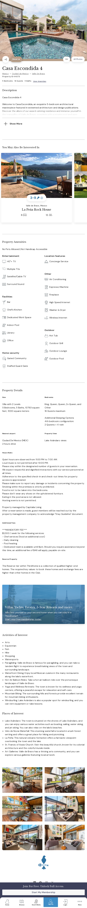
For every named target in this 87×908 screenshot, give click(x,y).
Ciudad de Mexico (20, 73)
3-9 (36, 198)
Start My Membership (43, 892)
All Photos (78, 59)
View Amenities (39, 81)
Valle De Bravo (38, 73)
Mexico (5, 73)
